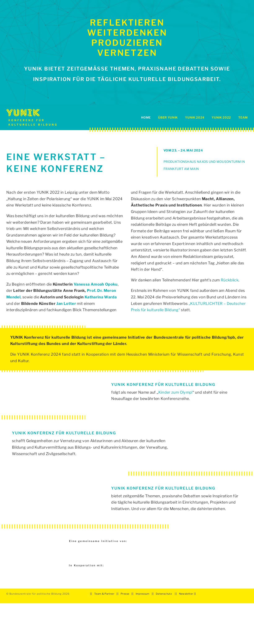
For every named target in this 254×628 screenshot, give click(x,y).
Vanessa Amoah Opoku (96, 284)
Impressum (143, 593)
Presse (125, 593)
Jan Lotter (66, 303)
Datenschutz (164, 593)
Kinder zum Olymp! (175, 392)
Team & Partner (104, 593)
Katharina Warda (101, 297)
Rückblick (230, 280)
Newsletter (186, 593)
